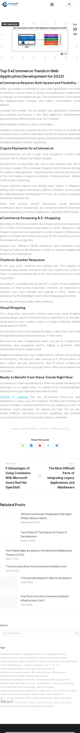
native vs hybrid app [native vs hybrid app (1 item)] (45, 687)
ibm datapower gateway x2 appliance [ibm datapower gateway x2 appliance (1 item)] (52, 680)
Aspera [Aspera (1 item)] (43, 661)
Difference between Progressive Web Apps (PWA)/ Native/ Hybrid (46, 516)
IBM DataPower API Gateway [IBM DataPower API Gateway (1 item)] (12, 676)
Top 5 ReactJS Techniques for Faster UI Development (44, 534)
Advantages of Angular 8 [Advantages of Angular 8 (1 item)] (11, 654)
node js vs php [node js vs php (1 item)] (38, 694)
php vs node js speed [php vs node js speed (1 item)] (62, 698)
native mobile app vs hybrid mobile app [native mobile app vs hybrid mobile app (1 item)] (17, 687)
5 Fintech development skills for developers (46, 578)
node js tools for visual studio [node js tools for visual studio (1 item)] (64, 690)
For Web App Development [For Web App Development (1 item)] (12, 669)
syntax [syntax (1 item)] (57, 702)
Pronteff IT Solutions (14, 397)
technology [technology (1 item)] (66, 702)
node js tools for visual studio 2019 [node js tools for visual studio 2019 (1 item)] (15, 694)
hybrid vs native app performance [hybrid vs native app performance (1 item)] (15, 672)
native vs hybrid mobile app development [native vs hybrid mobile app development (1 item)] (18, 690)
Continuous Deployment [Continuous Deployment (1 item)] (11, 665)
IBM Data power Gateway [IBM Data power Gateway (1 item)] (37, 676)
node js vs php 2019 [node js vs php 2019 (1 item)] (54, 694)
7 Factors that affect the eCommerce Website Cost (36, 566)
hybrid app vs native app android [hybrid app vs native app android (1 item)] (39, 669)
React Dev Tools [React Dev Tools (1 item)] (22, 702)
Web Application (10, 24)
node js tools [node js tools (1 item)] (44, 690)
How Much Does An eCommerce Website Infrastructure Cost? (45, 598)
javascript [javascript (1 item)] (30, 683)
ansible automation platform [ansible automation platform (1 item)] (13, 661)
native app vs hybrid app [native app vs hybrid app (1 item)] (63, 683)
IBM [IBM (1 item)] (33, 672)
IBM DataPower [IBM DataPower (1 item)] (58, 672)
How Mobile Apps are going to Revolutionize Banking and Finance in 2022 (39, 552)
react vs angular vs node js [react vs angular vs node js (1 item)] (41, 702)
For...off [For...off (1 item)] (55, 665)
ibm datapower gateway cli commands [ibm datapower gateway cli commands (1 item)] (17, 680)
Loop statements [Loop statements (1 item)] (43, 683)
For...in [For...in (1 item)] (48, 665)
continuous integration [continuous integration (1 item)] (33, 665)
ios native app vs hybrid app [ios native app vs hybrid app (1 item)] (12, 683)
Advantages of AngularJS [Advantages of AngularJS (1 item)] (34, 654)
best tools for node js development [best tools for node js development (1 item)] (62, 661)
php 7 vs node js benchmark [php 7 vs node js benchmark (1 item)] (12, 698)
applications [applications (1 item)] (32, 661)
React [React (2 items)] (7, 701)
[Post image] (8, 519)
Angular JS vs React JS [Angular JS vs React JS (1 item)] (28, 658)
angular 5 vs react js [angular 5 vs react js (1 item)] (9, 658)
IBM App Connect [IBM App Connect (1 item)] (43, 672)
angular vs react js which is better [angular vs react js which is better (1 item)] (52, 658)
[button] (52, 4)
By (44, 428)
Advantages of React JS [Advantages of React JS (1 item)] (56, 654)
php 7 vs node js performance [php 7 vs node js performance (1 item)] (39, 698)
